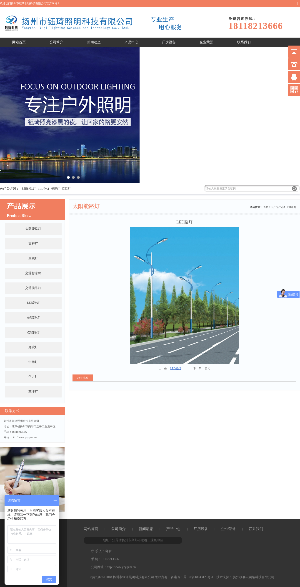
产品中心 (131, 42)
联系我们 (244, 42)
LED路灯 (43, 188)
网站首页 (19, 42)
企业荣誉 (206, 42)
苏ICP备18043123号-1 (198, 577)
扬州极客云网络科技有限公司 (253, 577)
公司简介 (56, 42)
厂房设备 (169, 42)
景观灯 (55, 188)
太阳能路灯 (28, 188)
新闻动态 (94, 42)
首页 (266, 207)
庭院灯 (66, 188)
